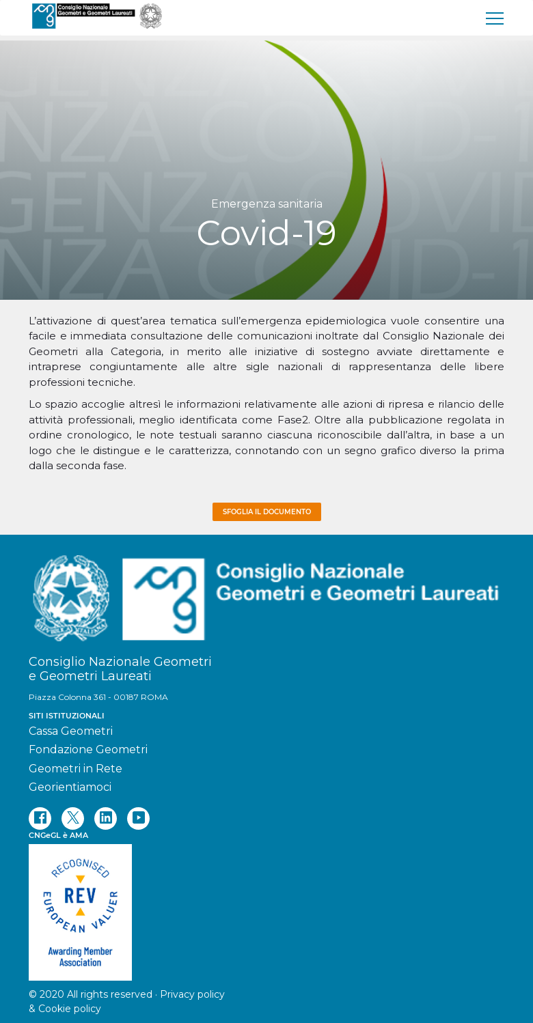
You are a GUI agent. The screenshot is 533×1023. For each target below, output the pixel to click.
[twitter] (73, 818)
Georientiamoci (70, 787)
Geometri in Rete (75, 768)
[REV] (266, 905)
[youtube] (138, 818)
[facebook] (40, 818)
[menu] (495, 18)
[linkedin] (105, 818)
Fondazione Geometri (88, 749)
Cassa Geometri (71, 731)
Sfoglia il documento (267, 511)
